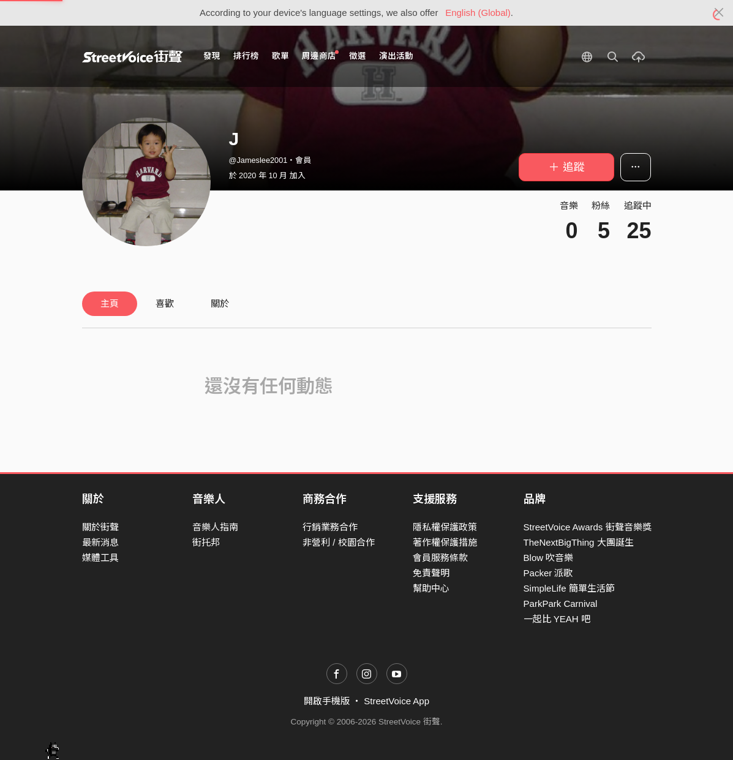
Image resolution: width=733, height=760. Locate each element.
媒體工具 (100, 557)
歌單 (280, 56)
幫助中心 (431, 588)
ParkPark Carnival (561, 603)
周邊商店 (320, 55)
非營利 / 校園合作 (339, 542)
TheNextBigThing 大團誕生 (579, 542)
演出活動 (396, 56)
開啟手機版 (327, 701)
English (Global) (478, 12)
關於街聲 (100, 527)
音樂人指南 (215, 527)
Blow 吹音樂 (549, 557)
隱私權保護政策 (445, 527)
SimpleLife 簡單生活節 (569, 588)
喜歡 (165, 303)
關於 (220, 303)
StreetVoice (132, 56)
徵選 (357, 56)
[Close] (719, 13)
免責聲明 (431, 573)
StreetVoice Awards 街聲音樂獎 (588, 527)
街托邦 (206, 542)
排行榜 (246, 56)
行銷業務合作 (330, 527)
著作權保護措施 (445, 542)
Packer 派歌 (548, 573)
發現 (211, 56)
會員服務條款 (440, 557)
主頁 (109, 303)
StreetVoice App (396, 701)
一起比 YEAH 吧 (557, 619)
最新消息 (100, 542)
